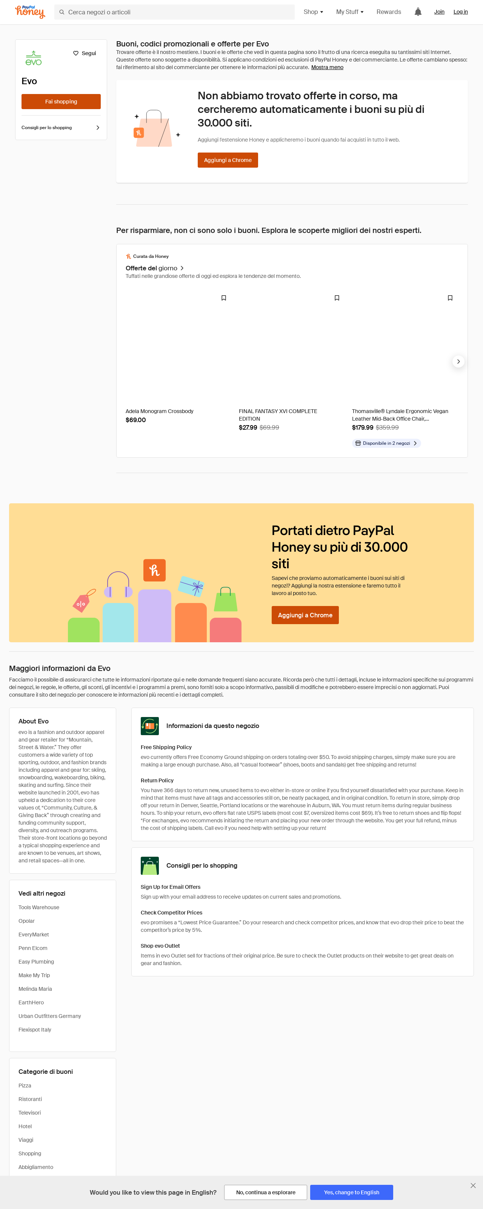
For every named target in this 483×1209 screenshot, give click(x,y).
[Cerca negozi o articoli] (174, 12)
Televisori (29, 1112)
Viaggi (25, 1140)
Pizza (24, 1085)
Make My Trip (34, 975)
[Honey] (30, 12)
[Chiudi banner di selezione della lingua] (473, 1185)
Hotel (25, 1126)
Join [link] (439, 11)
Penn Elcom (33, 948)
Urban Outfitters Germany (49, 1016)
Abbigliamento (35, 1167)
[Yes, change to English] (351, 1192)
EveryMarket (33, 934)
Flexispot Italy (34, 1029)
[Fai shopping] (61, 101)
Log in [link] (461, 11)
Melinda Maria (35, 988)
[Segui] (84, 53)
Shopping (29, 1153)
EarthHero (31, 1002)
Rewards (389, 12)
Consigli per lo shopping (61, 128)
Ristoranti (30, 1099)
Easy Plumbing (36, 961)
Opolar (26, 921)
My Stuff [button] (350, 12)
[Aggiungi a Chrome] (228, 160)
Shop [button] (314, 12)
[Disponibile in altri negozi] (386, 443)
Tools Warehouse (38, 907)
